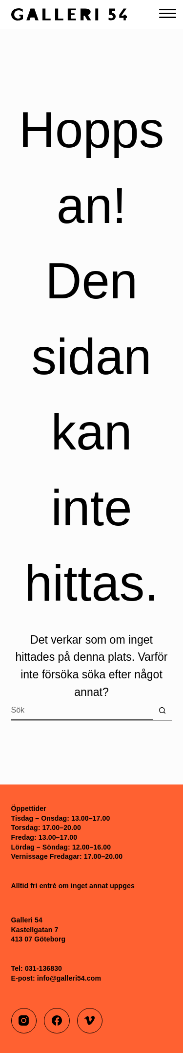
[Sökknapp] (162, 710)
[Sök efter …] (82, 710)
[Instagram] (24, 1021)
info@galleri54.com (69, 978)
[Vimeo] (90, 1021)
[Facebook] (57, 1021)
